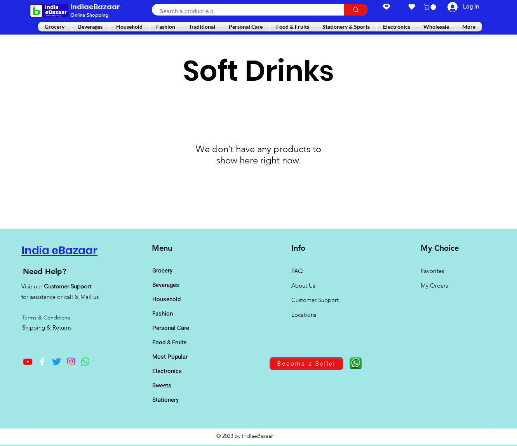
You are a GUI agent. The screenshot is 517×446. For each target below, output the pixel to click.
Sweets (161, 385)
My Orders (434, 285)
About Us (303, 285)
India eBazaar (59, 250)
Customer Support (67, 286)
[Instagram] (71, 361)
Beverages (165, 285)
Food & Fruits (169, 342)
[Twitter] (56, 361)
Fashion (162, 313)
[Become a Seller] (306, 363)
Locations (304, 314)
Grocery (162, 270)
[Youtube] (28, 361)
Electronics (167, 371)
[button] (430, 7)
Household (166, 299)
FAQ (297, 270)
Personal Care (170, 328)
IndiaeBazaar (95, 7)
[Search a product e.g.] (244, 11)
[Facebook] (42, 361)
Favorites (432, 270)
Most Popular (170, 356)
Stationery (165, 400)
